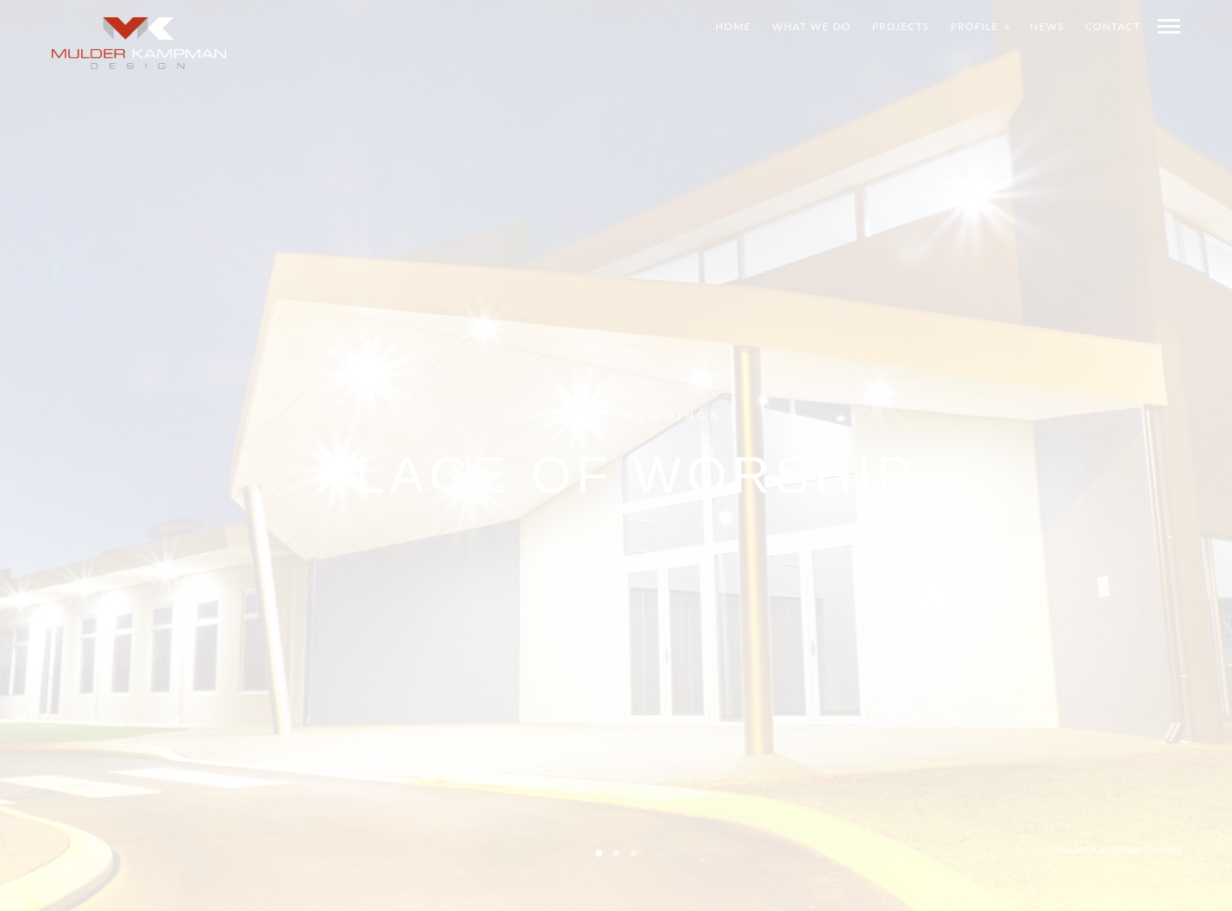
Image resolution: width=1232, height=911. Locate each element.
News (1047, 26)
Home (733, 26)
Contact (1113, 26)
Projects (901, 26)
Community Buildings (615, 415)
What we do (812, 26)
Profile (975, 26)
